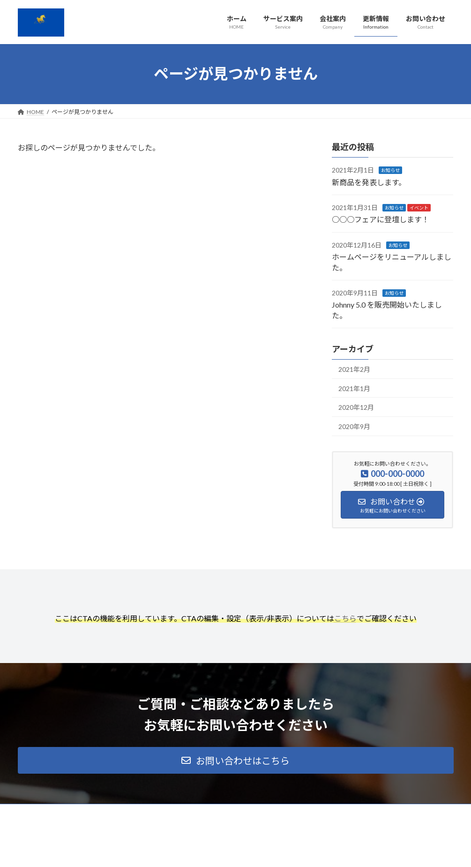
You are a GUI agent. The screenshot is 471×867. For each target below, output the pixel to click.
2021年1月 (354, 388)
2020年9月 (354, 426)
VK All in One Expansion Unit (295, 850)
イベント (419, 208)
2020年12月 (356, 407)
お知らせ (390, 170)
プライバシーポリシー (55, 812)
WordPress (184, 850)
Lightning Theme (233, 850)
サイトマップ (118, 812)
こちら (345, 618)
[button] (236, 760)
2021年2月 (354, 369)
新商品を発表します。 (369, 181)
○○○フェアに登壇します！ (380, 219)
